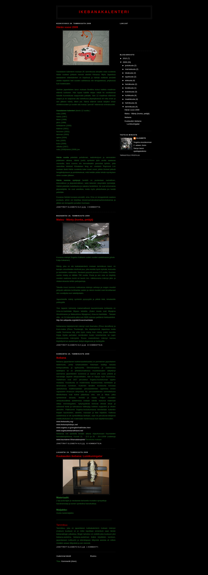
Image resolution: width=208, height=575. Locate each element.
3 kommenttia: (94, 207)
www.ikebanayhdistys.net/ (67, 424)
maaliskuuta (130, 99)
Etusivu (93, 556)
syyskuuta (129, 77)
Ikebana (61, 357)
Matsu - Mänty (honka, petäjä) (74, 219)
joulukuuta (129, 65)
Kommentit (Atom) (69, 561)
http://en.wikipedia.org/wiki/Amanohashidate (74, 320)
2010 (125, 58)
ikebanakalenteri (104, 12)
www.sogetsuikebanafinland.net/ (69, 431)
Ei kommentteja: (95, 345)
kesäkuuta (129, 88)
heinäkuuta (130, 84)
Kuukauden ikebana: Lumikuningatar (79, 456)
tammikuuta (130, 107)
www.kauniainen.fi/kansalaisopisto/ (70, 439)
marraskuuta (130, 69)
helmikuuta (130, 103)
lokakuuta (129, 73)
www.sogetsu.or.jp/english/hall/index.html (73, 427)
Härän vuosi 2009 (67, 27)
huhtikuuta (129, 95)
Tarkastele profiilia (130, 155)
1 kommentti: (93, 547)
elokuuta (129, 80)
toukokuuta (130, 92)
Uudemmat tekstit (63, 556)
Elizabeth (141, 138)
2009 (125, 62)
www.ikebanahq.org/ (64, 421)
